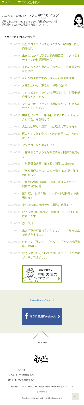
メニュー (9, 2)
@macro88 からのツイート (42, 300)
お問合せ (42, 391)
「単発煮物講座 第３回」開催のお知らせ (48, 163)
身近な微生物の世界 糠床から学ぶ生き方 (48, 78)
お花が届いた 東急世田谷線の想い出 (45, 85)
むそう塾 (21, 370)
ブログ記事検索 (29, 2)
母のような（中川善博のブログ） (22, 375)
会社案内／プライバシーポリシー (24, 387)
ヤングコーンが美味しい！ (38, 145)
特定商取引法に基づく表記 (49, 387)
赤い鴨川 (27, 223)
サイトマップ (68, 387)
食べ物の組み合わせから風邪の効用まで (46, 204)
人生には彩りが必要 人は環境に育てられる (51, 126)
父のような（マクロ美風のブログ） (21, 380)
